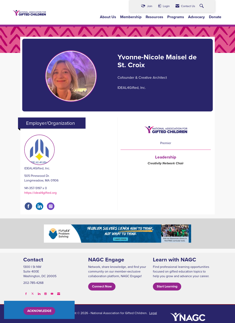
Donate (215, 17)
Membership (131, 17)
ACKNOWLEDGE (39, 310)
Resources (154, 17)
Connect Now (102, 286)
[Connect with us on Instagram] (45, 293)
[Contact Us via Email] (59, 293)
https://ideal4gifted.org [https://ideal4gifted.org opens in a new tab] (40, 192)
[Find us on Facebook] (26, 293)
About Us (108, 17)
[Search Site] (202, 6)
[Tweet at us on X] (32, 293)
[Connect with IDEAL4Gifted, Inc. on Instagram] (51, 206)
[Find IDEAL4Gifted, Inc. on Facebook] (28, 206)
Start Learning (167, 286)
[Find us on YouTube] (52, 293)
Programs (175, 17)
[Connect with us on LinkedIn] (39, 293)
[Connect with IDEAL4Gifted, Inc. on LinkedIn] (39, 206)
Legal (153, 313)
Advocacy (196, 17)
